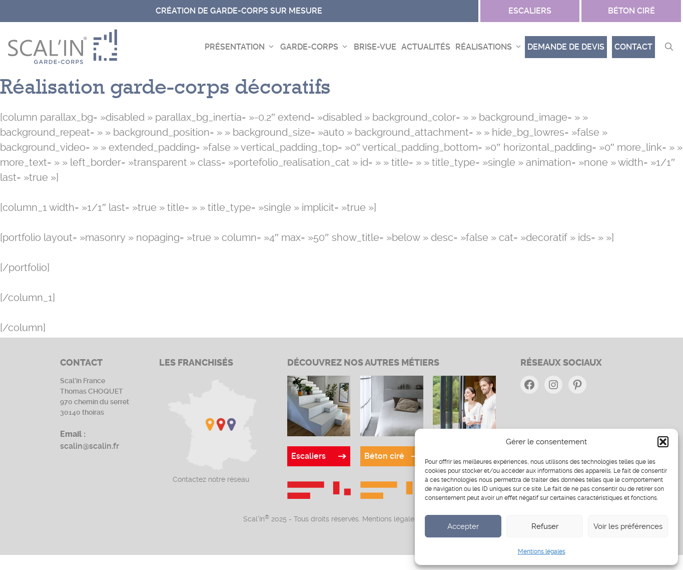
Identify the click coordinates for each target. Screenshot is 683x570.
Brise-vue (375, 47)
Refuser (544, 526)
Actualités (425, 47)
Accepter (463, 526)
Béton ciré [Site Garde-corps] (631, 11)
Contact (633, 47)
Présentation (241, 47)
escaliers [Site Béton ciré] (529, 11)
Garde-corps (315, 47)
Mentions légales (541, 551)
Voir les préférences (627, 526)
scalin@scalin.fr (89, 446)
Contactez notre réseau (211, 479)
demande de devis (565, 47)
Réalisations (490, 47)
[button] (663, 442)
